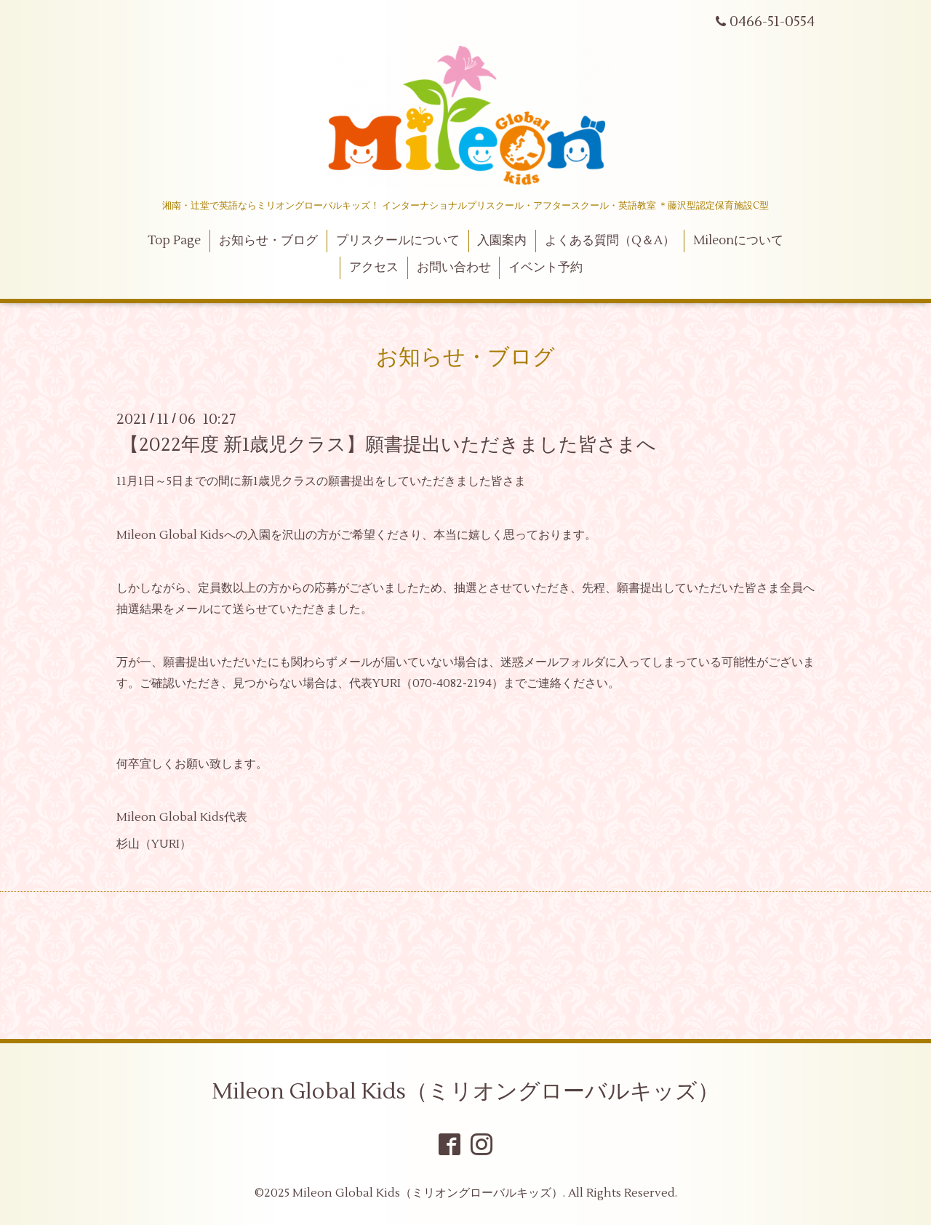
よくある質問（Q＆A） (610, 241)
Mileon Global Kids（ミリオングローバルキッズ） (465, 1091)
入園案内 (502, 241)
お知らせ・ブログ (268, 241)
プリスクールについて (398, 241)
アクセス (374, 268)
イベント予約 (545, 268)
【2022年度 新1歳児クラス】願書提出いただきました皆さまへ (388, 445)
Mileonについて (738, 241)
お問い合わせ (454, 268)
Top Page (174, 241)
